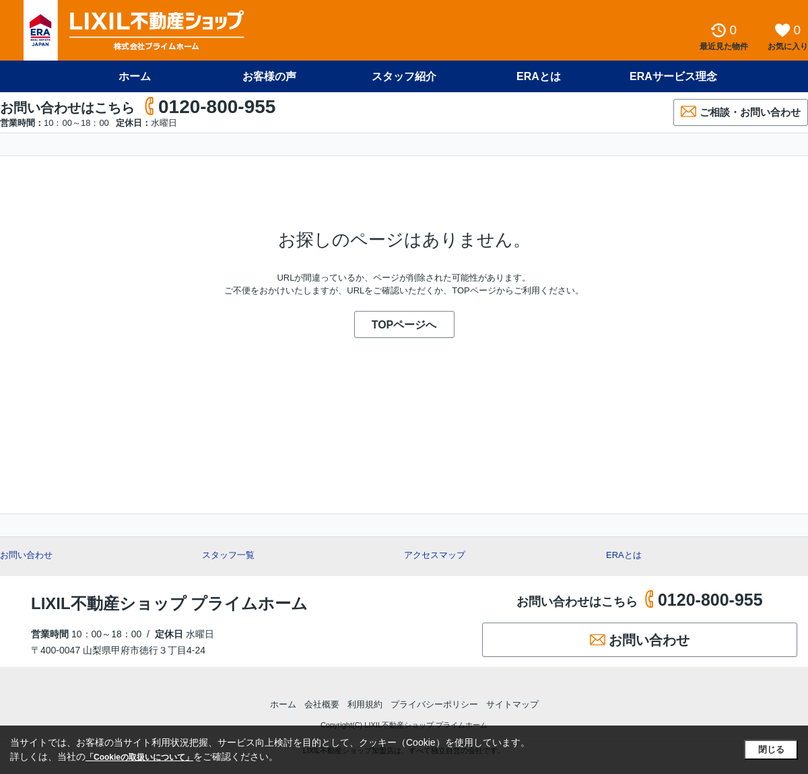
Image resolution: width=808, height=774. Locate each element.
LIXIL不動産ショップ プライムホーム (169, 603)
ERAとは (538, 76)
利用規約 (364, 704)
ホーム (135, 76)
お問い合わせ (26, 555)
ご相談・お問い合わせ (741, 111)
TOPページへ (404, 324)
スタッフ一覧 (228, 555)
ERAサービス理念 (673, 76)
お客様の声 (269, 76)
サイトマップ (512, 704)
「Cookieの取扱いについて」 (139, 757)
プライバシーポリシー (434, 704)
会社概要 (321, 704)
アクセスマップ (434, 555)
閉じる (771, 749)
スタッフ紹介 (404, 76)
